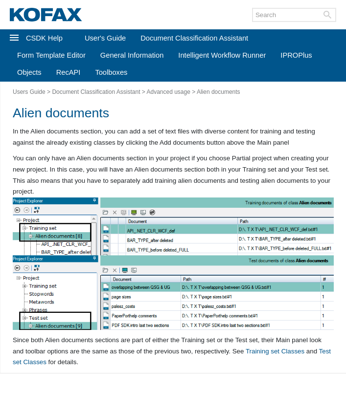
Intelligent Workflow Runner (222, 55)
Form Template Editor (51, 55)
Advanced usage (168, 91)
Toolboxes (111, 72)
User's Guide (105, 38)
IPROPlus (296, 55)
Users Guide (29, 91)
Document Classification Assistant (194, 38)
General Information (132, 55)
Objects (29, 72)
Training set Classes (275, 351)
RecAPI (68, 72)
